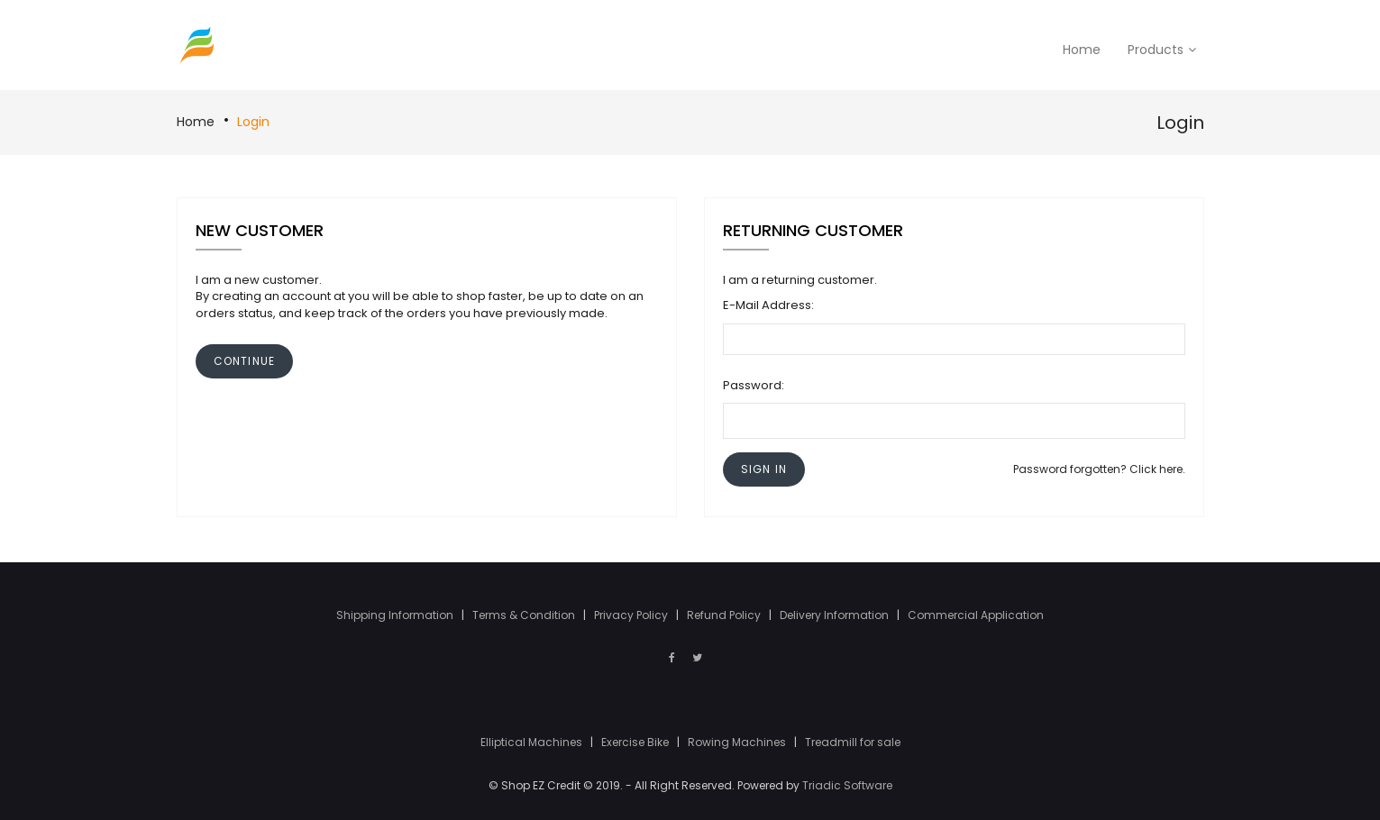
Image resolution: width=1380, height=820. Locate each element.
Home (196, 122)
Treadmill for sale (852, 742)
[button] (764, 469)
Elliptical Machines (532, 742)
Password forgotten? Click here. (1099, 469)
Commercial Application (976, 615)
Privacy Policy (632, 615)
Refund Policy (725, 615)
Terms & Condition (525, 615)
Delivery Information (835, 615)
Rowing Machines (738, 742)
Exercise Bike (636, 742)
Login (253, 122)
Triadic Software (847, 785)
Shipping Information (396, 615)
